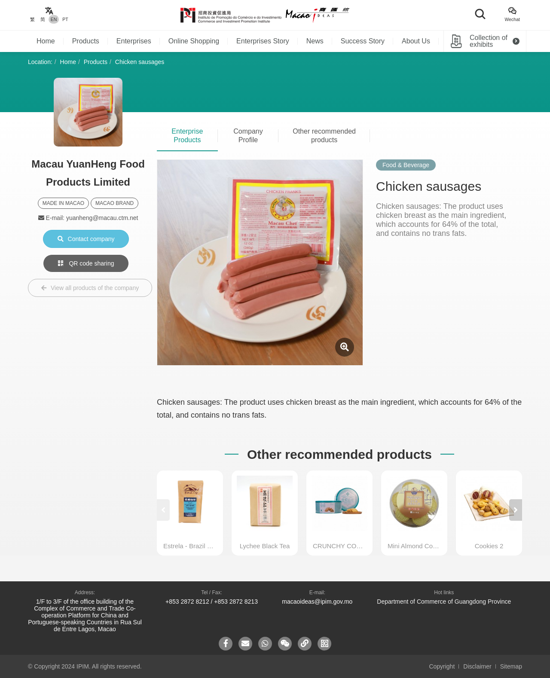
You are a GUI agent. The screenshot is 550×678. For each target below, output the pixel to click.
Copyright (442, 666)
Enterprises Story (262, 41)
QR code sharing (86, 263)
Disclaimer (477, 666)
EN (54, 19)
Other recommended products (324, 136)
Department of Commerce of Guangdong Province (444, 601)
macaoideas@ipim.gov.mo (317, 601)
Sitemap (511, 666)
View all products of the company (90, 287)
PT (65, 19)
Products (85, 41)
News (315, 41)
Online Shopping (193, 41)
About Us (416, 41)
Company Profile (248, 136)
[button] (515, 510)
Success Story (363, 41)
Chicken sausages (139, 61)
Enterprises (133, 41)
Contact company (86, 238)
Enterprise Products (187, 136)
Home (46, 41)
